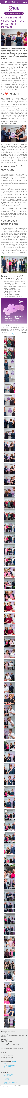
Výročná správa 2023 (9, 1066)
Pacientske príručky (9, 1081)
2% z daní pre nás (8, 1074)
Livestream (6, 1077)
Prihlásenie (6, 1083)
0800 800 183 (15, 1061)
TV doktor (6, 1079)
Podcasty (6, 1078)
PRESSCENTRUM (7, 1075)
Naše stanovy (7, 1064)
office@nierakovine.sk (10, 1059)
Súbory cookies (7, 1068)
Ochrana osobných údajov (10, 1082)
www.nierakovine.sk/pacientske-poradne (13, 334)
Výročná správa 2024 (9, 1065)
